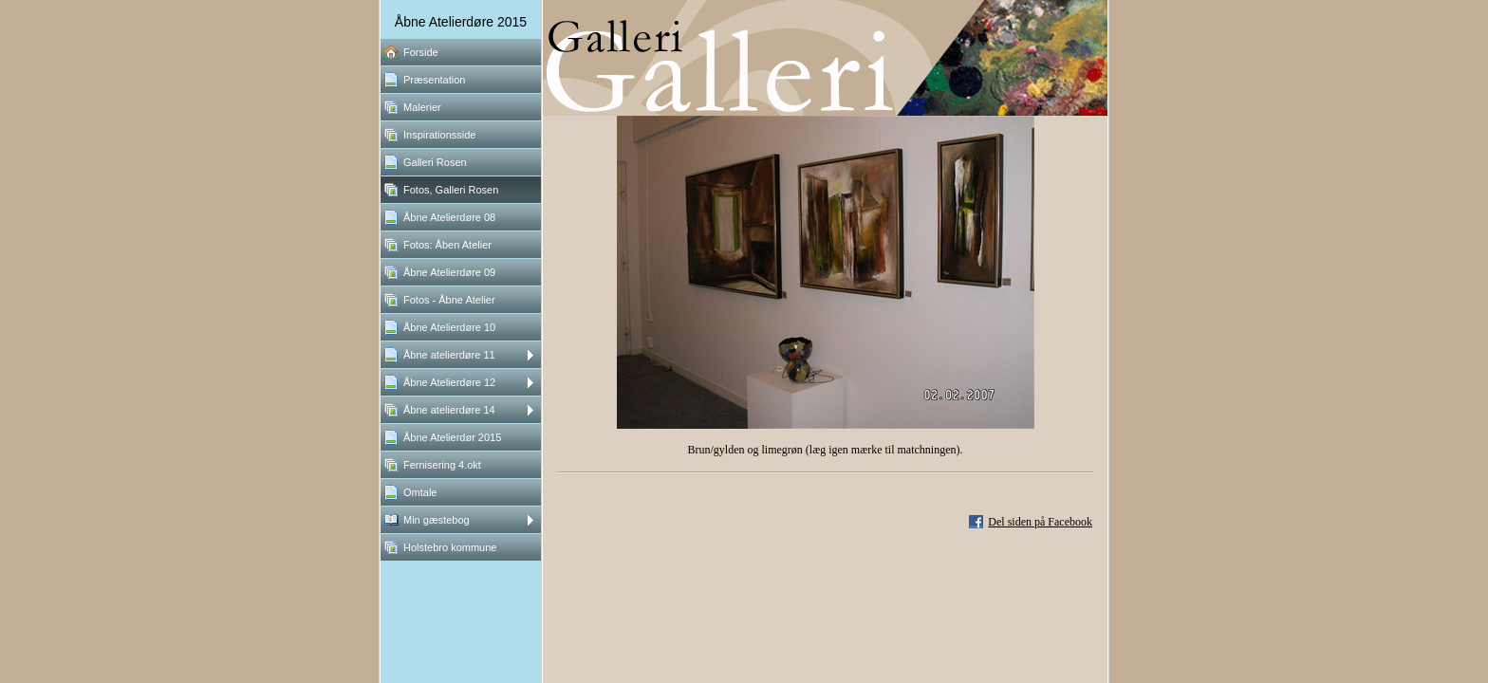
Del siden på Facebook (1040, 521)
